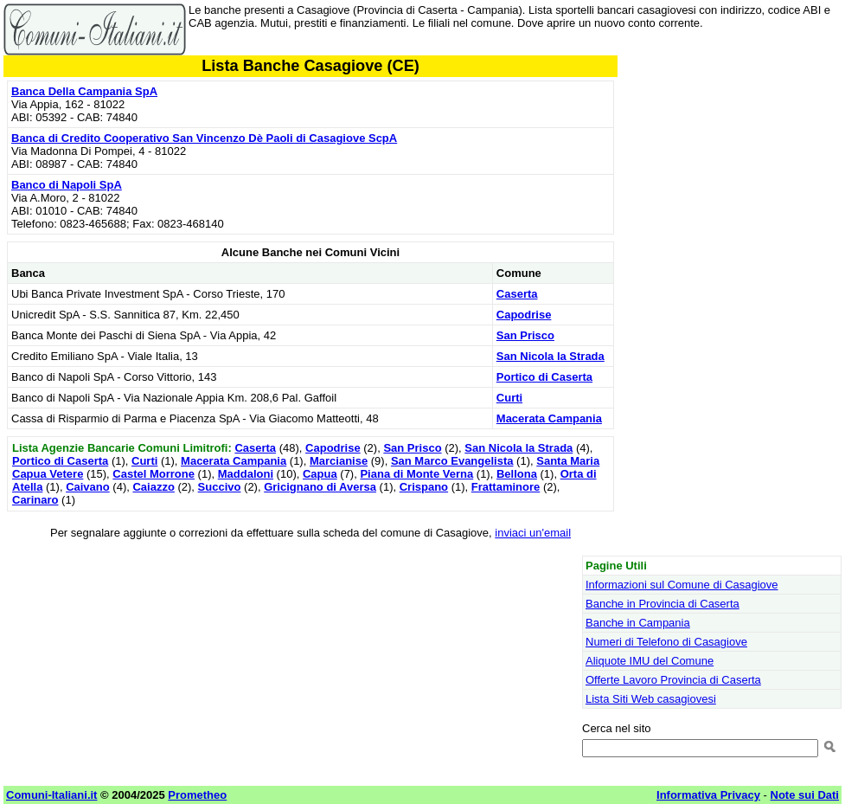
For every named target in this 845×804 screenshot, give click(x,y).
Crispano (424, 486)
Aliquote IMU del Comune (650, 660)
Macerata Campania (549, 418)
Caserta (517, 293)
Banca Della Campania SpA (84, 91)
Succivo (219, 486)
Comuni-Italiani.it (51, 794)
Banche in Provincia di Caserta (662, 603)
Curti (509, 397)
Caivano (88, 486)
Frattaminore (505, 486)
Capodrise (524, 314)
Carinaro (35, 499)
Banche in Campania (638, 622)
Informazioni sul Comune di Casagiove (682, 584)
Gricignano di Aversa (320, 486)
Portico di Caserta (544, 376)
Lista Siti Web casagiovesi (651, 698)
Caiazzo (153, 486)
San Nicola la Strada (550, 356)
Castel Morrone (153, 473)
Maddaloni (245, 473)
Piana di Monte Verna (416, 473)
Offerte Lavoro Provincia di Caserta (673, 679)
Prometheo (197, 794)
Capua (320, 473)
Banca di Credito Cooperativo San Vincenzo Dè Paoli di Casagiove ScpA (204, 138)
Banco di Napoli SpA (66, 184)
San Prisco (525, 335)
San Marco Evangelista (452, 460)
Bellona (516, 473)
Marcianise (339, 460)
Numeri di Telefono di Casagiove (666, 641)
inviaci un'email (533, 532)
